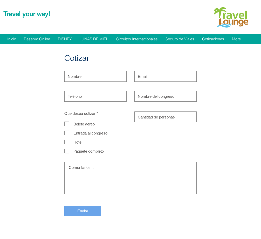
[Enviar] (82, 211)
